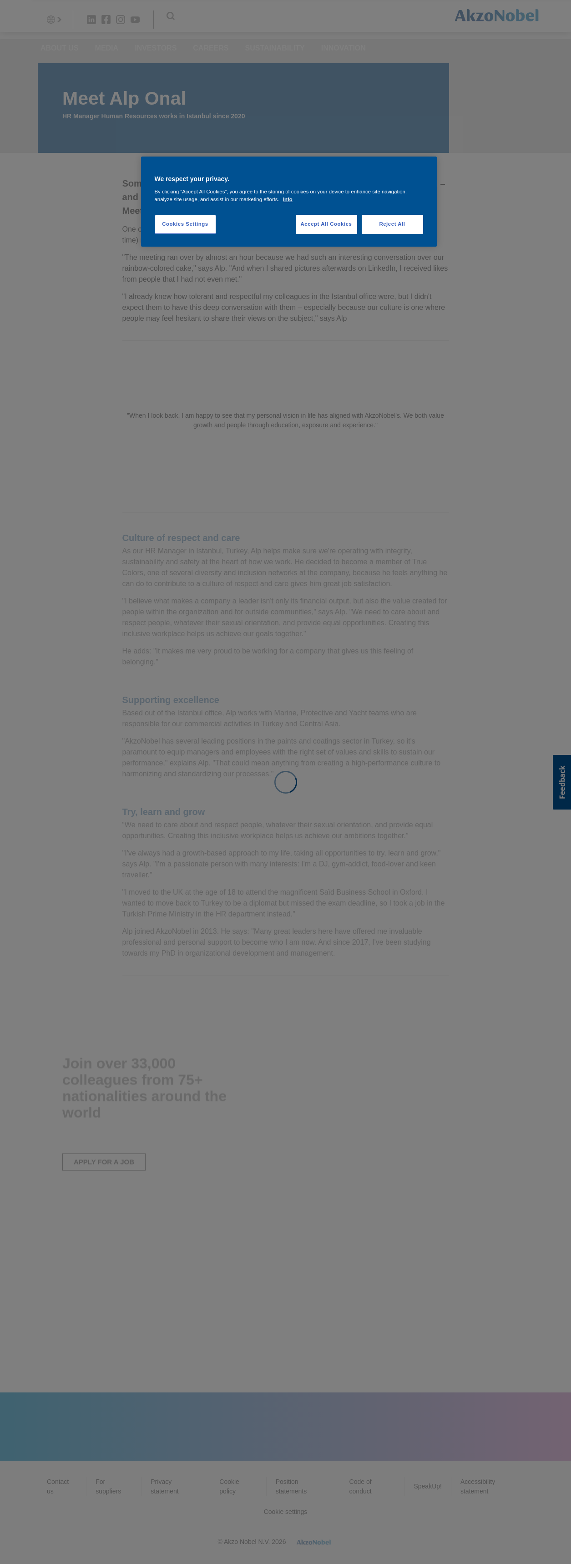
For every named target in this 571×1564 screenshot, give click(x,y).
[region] (289, 202)
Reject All (392, 224)
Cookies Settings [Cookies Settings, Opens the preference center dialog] (185, 224)
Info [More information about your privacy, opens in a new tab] (288, 199)
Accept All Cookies (326, 224)
